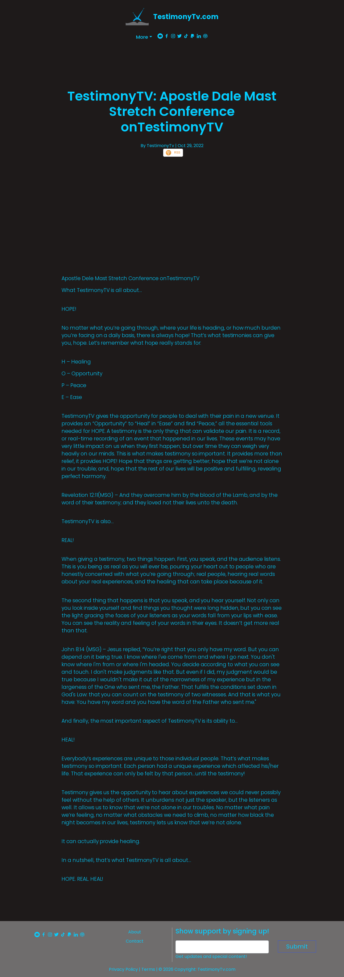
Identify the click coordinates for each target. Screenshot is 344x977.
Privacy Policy (123, 969)
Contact (135, 941)
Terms (148, 969)
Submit (297, 946)
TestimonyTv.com (185, 17)
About (134, 932)
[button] (144, 37)
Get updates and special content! (211, 956)
